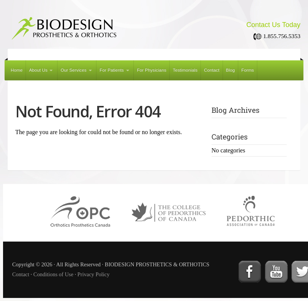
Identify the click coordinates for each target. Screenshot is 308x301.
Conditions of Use (54, 274)
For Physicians (151, 70)
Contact (212, 70)
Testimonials (185, 70)
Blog (230, 70)
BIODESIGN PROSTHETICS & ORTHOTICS (99, 26)
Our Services (74, 70)
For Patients (111, 70)
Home (16, 70)
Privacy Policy (93, 274)
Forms (247, 70)
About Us (38, 70)
